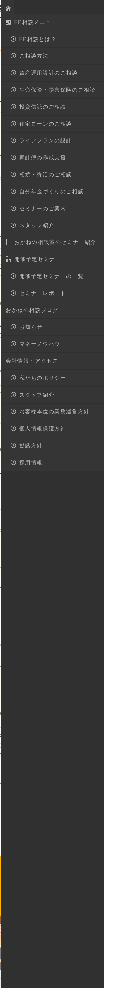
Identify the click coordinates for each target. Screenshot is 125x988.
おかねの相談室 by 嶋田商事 (28, 8)
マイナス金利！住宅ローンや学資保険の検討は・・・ (79, 755)
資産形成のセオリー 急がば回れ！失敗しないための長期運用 (79, 687)
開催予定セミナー (55, 69)
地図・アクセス (66, 8)
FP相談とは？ (48, 946)
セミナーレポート (26, 79)
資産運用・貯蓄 (58, 100)
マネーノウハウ (72, 79)
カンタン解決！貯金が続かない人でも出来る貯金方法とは (79, 345)
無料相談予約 (79, 905)
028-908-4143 (69, 874)
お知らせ (16, 69)
